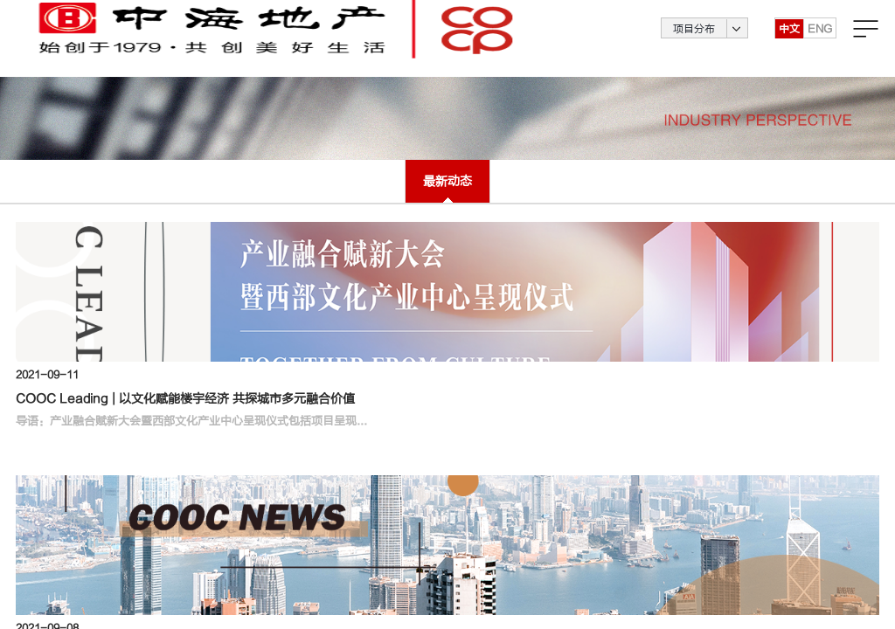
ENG (820, 39)
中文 (789, 39)
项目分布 (694, 39)
